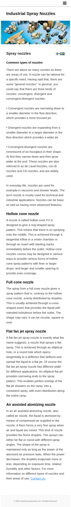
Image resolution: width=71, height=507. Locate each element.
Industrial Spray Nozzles (30, 13)
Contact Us (38, 478)
